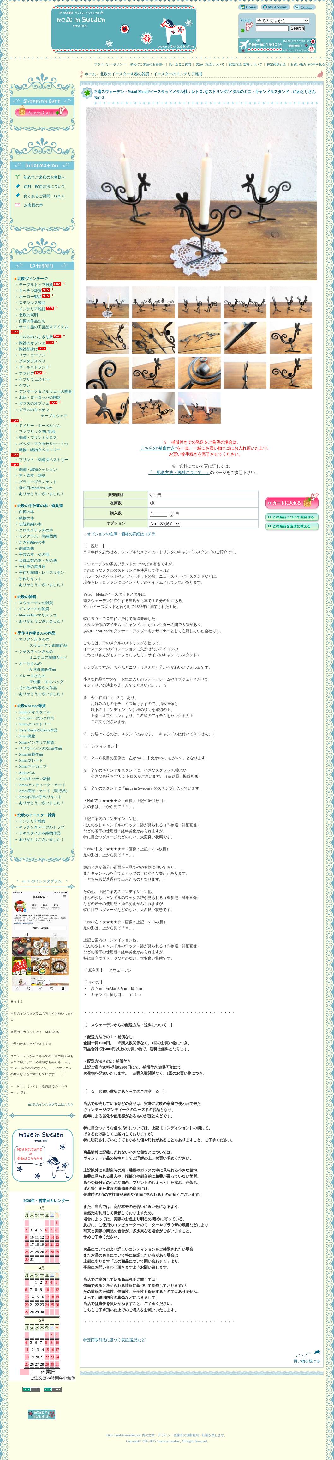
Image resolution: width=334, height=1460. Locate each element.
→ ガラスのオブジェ (29, 403)
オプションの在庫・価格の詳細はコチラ (121, 534)
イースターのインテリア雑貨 (178, 74)
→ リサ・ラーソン (27, 355)
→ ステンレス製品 (27, 302)
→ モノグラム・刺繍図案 (33, 536)
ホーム (90, 74)
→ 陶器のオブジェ (27, 343)
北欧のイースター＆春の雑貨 (124, 74)
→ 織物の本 (22, 518)
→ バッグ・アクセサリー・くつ (39, 444)
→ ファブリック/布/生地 (32, 431)
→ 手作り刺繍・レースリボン (37, 572)
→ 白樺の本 (22, 512)
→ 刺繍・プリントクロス (33, 437)
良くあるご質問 (180, 64)
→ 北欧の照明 (24, 315)
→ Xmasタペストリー (30, 724)
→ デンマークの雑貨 (29, 609)
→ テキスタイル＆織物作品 (35, 833)
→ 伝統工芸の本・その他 (33, 560)
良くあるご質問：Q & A (42, 196)
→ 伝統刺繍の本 (26, 524)
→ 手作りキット (26, 579)
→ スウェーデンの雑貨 (31, 603)
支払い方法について (210, 64)
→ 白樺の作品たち (27, 321)
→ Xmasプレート (26, 760)
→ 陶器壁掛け (24, 349)
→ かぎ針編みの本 (27, 542)
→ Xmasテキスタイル (30, 712)
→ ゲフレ (20, 385)
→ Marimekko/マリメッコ (33, 615)
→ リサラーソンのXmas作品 (36, 748)
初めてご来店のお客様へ (147, 64)
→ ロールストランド (29, 367)
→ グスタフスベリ (27, 361)
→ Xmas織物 (22, 736)
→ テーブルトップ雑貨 (31, 284)
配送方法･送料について (245, 64)
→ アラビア (22, 373)
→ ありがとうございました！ (37, 494)
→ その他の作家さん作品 (33, 688)
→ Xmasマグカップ (28, 766)
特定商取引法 (276, 64)
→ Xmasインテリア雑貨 (32, 742)
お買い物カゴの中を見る (309, 64)
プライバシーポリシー (110, 64)
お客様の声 (31, 205)
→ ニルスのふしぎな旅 (31, 337)
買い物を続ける (201, 1356)
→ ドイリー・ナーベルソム (35, 425)
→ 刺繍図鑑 (22, 548)
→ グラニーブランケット (33, 482)
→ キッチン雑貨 (26, 290)
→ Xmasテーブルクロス (32, 718)
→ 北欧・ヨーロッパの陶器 (35, 397)
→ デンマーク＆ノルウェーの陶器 (41, 391)
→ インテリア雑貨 (27, 309)
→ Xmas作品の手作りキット (36, 797)
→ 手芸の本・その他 (29, 554)
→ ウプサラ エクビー (30, 379)
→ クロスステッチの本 (31, 530)
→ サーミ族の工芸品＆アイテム (39, 327)
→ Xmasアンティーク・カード (38, 785)
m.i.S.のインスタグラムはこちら (51, 1104)
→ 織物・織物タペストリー (35, 450)
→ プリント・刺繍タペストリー (39, 459)
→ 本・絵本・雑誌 (27, 475)
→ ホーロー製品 (26, 296)
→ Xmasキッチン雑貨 (30, 779)
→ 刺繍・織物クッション (33, 469)
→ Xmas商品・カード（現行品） (39, 791)
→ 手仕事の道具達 (27, 566)
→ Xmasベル (22, 773)
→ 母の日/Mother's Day (31, 488)
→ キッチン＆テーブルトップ (37, 827)
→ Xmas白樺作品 (26, 754)
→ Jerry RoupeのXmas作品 (33, 730)
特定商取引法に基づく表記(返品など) (114, 1340)
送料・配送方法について (42, 186)
